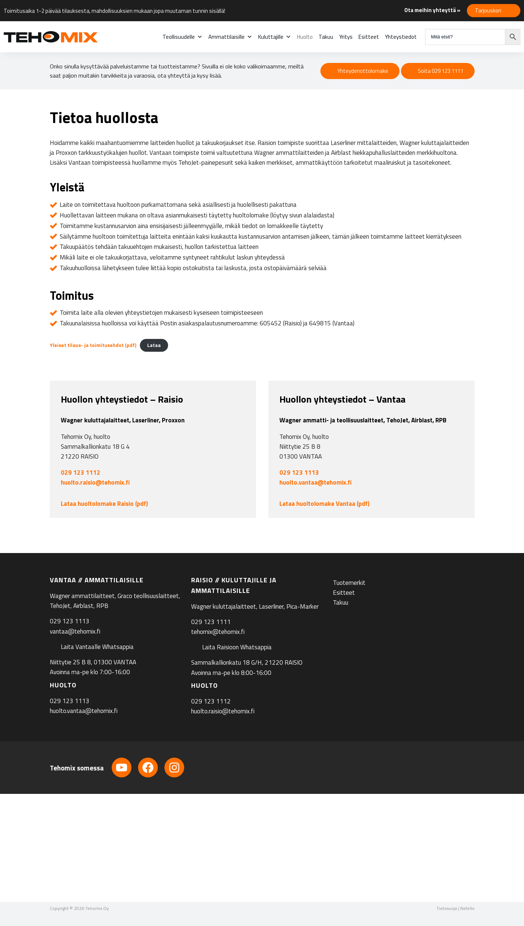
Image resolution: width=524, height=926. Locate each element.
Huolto (305, 37)
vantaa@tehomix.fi (75, 631)
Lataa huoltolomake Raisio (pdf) (104, 503)
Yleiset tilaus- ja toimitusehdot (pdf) (93, 345)
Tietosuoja (446, 908)
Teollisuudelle (182, 36)
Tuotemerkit (349, 582)
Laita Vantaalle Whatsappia (97, 646)
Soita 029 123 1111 (440, 71)
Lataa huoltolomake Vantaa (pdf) (324, 503)
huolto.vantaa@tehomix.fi (315, 482)
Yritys (346, 37)
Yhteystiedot (401, 37)
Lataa (154, 345)
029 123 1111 (211, 622)
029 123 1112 (80, 472)
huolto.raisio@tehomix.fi (95, 482)
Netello (467, 908)
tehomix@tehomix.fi (218, 631)
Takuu (326, 37)
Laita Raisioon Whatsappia (237, 647)
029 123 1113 (299, 472)
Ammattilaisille (230, 36)
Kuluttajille (274, 36)
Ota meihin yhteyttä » (432, 10)
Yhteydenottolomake (362, 71)
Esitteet (368, 37)
